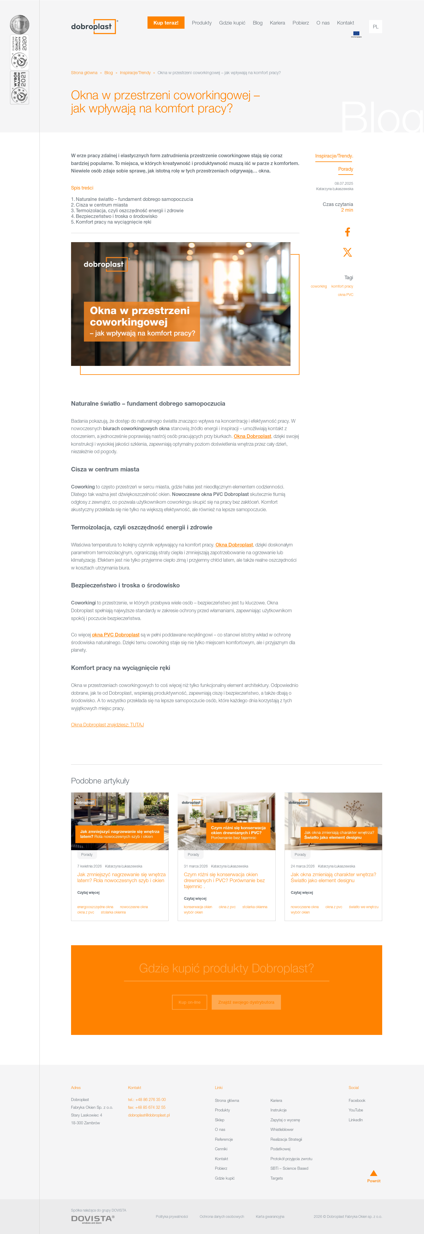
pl (376, 26)
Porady (345, 169)
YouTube (356, 1110)
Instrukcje (279, 1110)
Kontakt (345, 23)
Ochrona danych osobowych (222, 1216)
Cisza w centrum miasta (102, 204)
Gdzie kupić (232, 23)
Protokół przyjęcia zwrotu (291, 1158)
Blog (257, 23)
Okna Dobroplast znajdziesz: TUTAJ (107, 724)
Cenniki (221, 1148)
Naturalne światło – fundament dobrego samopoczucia (134, 199)
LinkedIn (356, 1119)
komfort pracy (342, 286)
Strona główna (84, 72)
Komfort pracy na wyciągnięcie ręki (113, 221)
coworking (319, 286)
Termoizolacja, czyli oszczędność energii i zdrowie (130, 210)
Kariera (277, 23)
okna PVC (345, 294)
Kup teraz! (166, 22)
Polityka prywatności (172, 1216)
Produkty (202, 23)
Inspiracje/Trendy (135, 72)
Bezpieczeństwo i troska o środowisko (116, 216)
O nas (323, 23)
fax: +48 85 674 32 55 (146, 1107)
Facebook (357, 1100)
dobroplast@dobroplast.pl (149, 1115)
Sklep (219, 1119)
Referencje (224, 1139)
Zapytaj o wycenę (285, 1119)
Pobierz (301, 23)
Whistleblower (282, 1129)
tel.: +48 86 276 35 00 (147, 1099)
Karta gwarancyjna (270, 1216)
